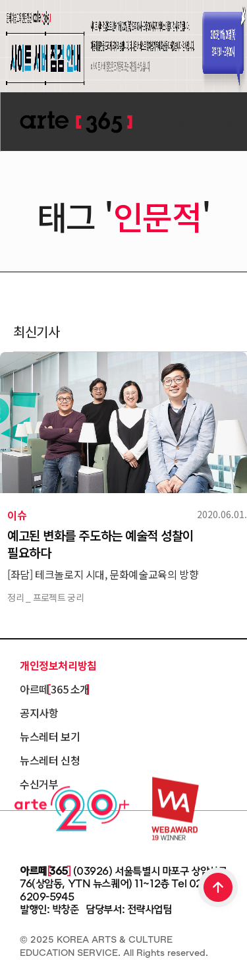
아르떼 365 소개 (55, 689)
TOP (218, 888)
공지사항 (39, 713)
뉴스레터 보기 (50, 736)
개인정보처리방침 (58, 665)
